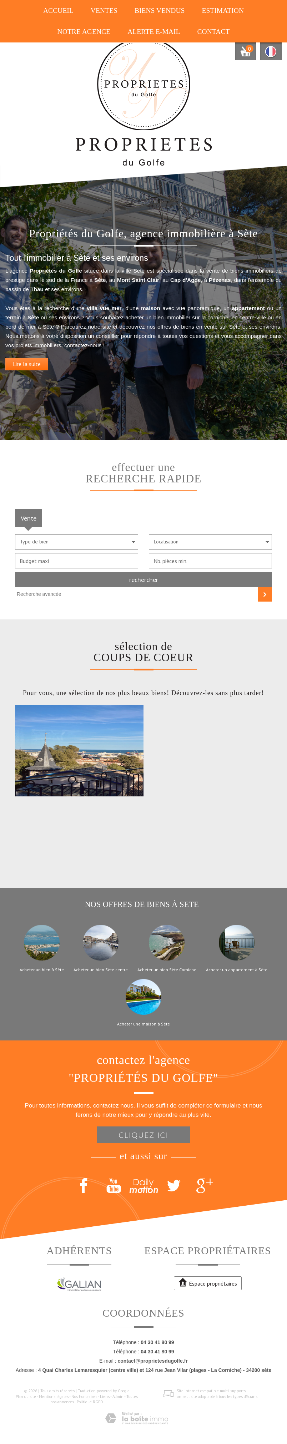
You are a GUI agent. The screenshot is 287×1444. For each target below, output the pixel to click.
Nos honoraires (84, 1396)
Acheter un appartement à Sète (236, 970)
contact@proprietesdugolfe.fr (152, 1361)
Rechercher (143, 579)
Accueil (58, 10)
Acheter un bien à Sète (42, 970)
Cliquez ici (143, 1134)
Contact (213, 31)
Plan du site (26, 1396)
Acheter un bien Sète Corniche (166, 970)
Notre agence (84, 31)
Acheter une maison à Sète (143, 1024)
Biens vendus (160, 10)
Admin (118, 1396)
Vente (28, 518)
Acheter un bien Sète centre (101, 970)
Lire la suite (27, 369)
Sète (33, 323)
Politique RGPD (90, 1401)
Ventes (104, 10)
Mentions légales (54, 1396)
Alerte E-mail (153, 31)
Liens (105, 1396)
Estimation (223, 10)
